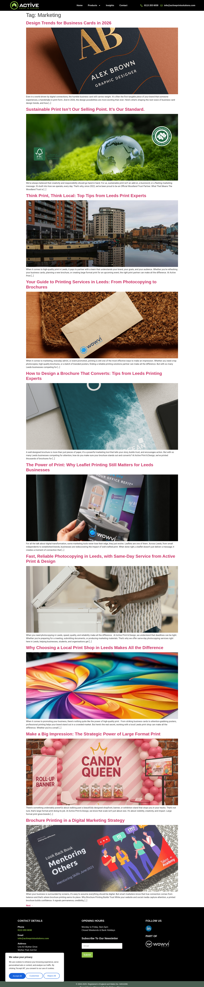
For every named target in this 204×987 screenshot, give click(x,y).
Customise (17, 976)
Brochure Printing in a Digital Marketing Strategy (75, 820)
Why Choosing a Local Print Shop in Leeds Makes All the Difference (94, 647)
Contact (123, 5)
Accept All (52, 976)
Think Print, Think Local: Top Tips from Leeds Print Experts (86, 195)
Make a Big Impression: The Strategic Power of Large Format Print (93, 734)
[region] (34, 968)
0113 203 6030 (25, 930)
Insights (110, 5)
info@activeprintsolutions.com (33, 938)
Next (29, 905)
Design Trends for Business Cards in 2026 (68, 23)
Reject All (35, 976)
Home (79, 5)
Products (94, 5)
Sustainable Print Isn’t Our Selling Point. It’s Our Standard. (85, 109)
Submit (87, 954)
